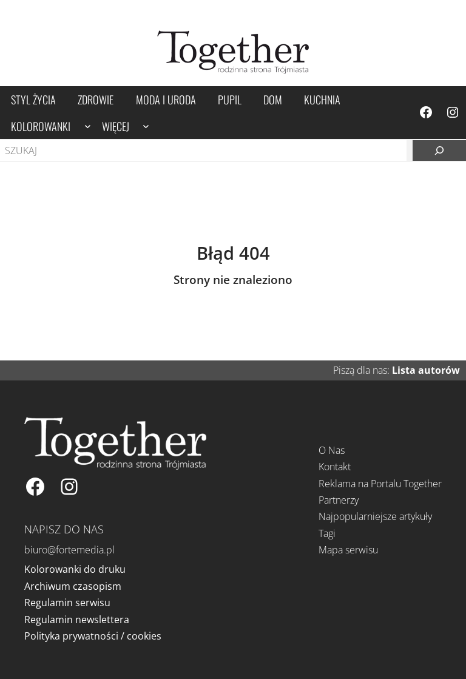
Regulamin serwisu (67, 602)
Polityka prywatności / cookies (92, 636)
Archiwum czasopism (72, 586)
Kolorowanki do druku (75, 569)
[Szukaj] (439, 150)
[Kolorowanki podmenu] (87, 126)
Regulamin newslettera (76, 619)
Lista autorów (426, 370)
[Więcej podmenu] (146, 126)
